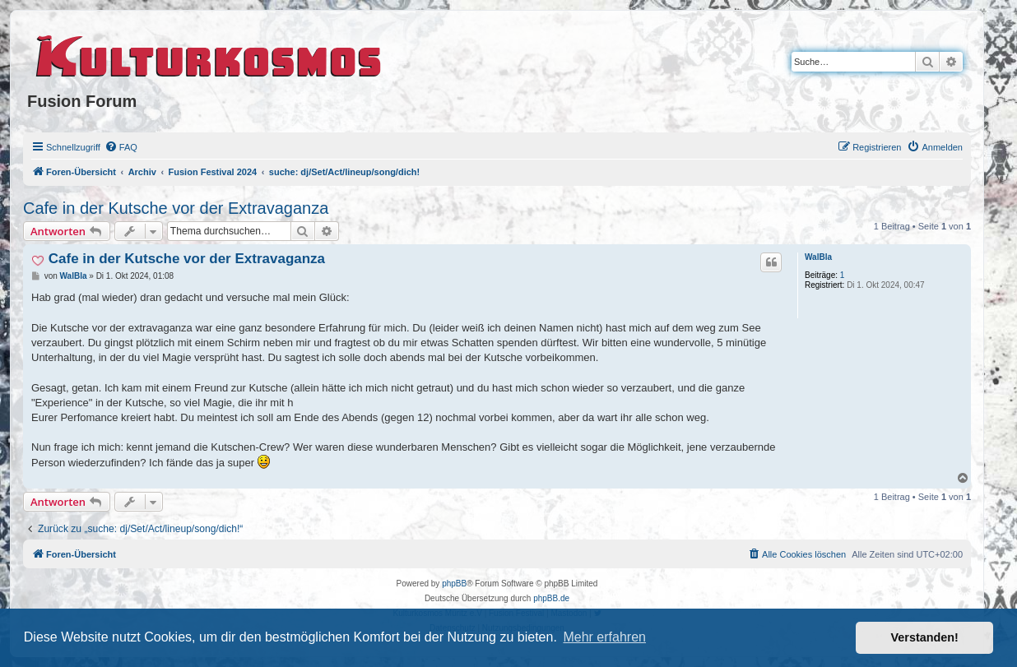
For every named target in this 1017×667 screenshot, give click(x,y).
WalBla (818, 257)
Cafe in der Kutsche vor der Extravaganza (175, 208)
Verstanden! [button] (925, 637)
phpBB (454, 583)
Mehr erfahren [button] (604, 637)
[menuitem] (120, 147)
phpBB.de (551, 598)
